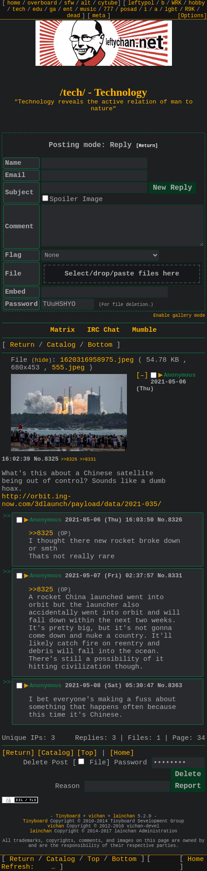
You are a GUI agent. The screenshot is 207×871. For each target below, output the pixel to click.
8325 (52, 459)
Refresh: (28, 867)
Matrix (62, 330)
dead (73, 16)
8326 (175, 520)
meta (99, 16)
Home (195, 859)
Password (130, 763)
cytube (107, 3)
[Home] (122, 753)
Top (93, 859)
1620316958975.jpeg (97, 360)
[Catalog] (55, 753)
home (13, 3)
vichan (96, 816)
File (98, 763)
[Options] (192, 16)
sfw (69, 3)
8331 (175, 575)
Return (22, 345)
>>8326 (69, 459)
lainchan (124, 816)
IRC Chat (103, 330)
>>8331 (88, 459)
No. (39, 459)
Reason (67, 786)
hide (42, 360)
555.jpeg (68, 368)
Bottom (100, 345)
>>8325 (41, 533)
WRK (177, 3)
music (88, 9)
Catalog (61, 345)
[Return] (147, 145)
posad (129, 9)
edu (37, 9)
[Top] (87, 753)
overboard (42, 3)
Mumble (144, 330)
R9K (190, 9)
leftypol (141, 3)
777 (109, 9)
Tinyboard (68, 816)
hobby (196, 3)
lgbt (171, 9)
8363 (175, 685)
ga (53, 9)
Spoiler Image (76, 199)
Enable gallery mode (179, 315)
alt (86, 3)
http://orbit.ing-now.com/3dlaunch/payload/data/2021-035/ (82, 500)
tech (18, 9)
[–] (142, 375)
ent (68, 9)
